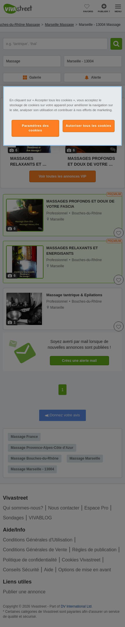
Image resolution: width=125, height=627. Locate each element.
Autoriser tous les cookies (88, 126)
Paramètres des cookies (35, 128)
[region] (62, 116)
